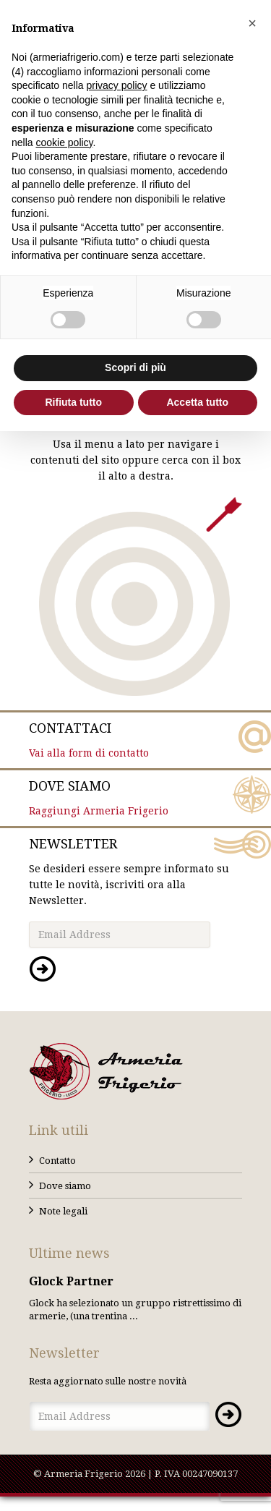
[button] (252, 23)
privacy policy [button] (117, 85)
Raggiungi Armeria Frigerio (135, 797)
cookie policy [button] (64, 142)
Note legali (63, 1211)
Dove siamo (65, 1185)
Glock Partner (71, 1281)
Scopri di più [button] (135, 367)
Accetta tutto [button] (197, 402)
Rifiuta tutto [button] (73, 402)
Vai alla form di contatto (135, 739)
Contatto (57, 1160)
